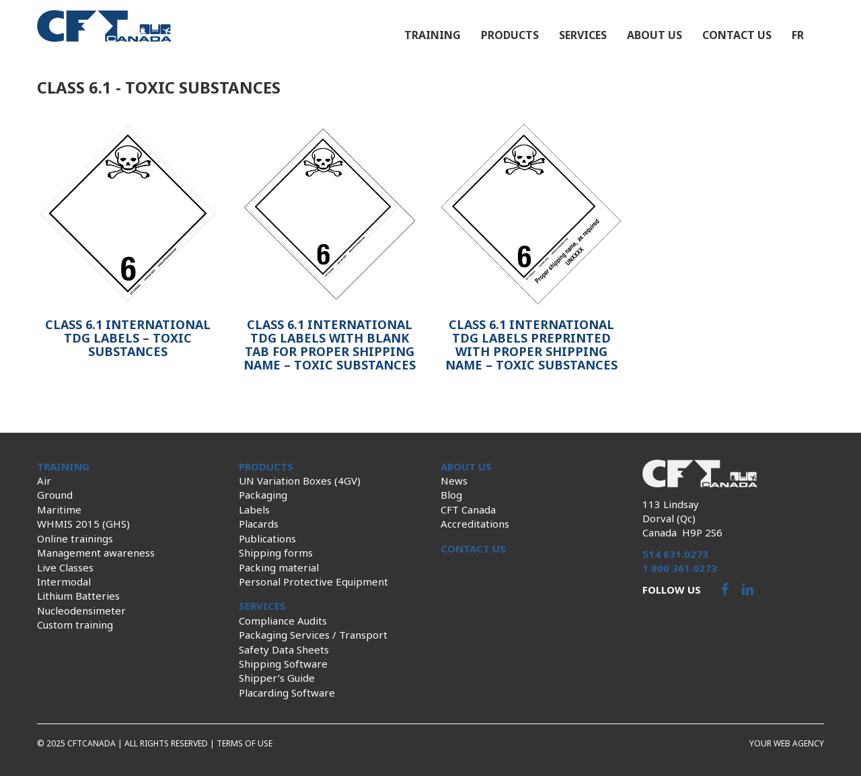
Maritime (59, 509)
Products (510, 35)
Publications (267, 538)
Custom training (75, 624)
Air (44, 480)
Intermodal (64, 581)
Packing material (279, 567)
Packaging (263, 494)
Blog (451, 494)
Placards (258, 523)
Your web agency (786, 743)
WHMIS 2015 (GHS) (83, 523)
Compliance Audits (283, 620)
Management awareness (96, 552)
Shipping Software (283, 663)
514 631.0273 (675, 554)
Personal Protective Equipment (313, 581)
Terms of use (244, 743)
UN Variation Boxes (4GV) (300, 480)
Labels (254, 509)
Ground (55, 494)
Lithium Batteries (78, 595)
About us (654, 35)
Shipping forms (276, 552)
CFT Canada (468, 509)
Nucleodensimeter (81, 610)
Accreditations (475, 523)
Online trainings (75, 538)
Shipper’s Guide (277, 677)
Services (583, 35)
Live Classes (65, 567)
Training (432, 35)
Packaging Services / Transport (313, 634)
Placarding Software (287, 692)
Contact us (737, 35)
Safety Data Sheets (284, 649)
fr (798, 35)
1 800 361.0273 (679, 568)
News (454, 480)
